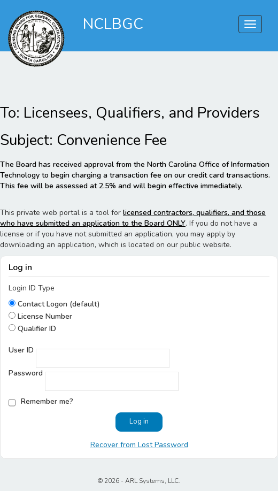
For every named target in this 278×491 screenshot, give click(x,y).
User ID (21, 350)
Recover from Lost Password (139, 445)
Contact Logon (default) (58, 304)
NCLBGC (113, 24)
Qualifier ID (36, 329)
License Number (44, 316)
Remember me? (47, 401)
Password (26, 373)
